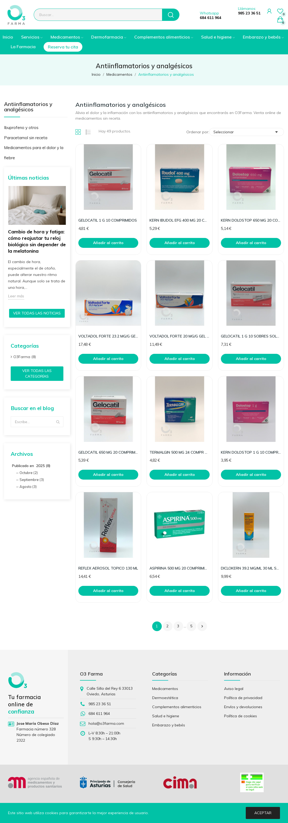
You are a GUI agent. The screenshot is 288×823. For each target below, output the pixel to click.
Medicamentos (165, 688)
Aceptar (262, 812)
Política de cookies (240, 716)
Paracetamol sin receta (25, 137)
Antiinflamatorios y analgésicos (28, 107)
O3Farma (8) (24, 356)
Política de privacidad (243, 697)
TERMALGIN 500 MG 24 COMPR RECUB (179, 452)
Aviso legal (233, 688)
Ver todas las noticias (37, 313)
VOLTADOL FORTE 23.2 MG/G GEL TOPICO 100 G (108, 336)
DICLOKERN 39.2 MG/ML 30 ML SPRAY (251, 568)
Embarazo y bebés (168, 725)
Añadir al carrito (108, 242)
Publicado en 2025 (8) (31, 465)
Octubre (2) (29, 473)
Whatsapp (209, 13)
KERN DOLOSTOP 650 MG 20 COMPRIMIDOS (251, 220)
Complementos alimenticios (176, 706)
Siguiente (202, 626)
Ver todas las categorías (37, 373)
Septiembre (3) (32, 479)
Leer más (16, 296)
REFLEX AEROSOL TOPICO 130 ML (108, 568)
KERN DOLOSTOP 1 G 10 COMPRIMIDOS (251, 452)
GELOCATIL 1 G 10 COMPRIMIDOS (107, 220)
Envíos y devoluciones (243, 706)
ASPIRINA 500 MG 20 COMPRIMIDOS (179, 568)
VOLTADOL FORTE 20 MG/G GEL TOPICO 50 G (179, 336)
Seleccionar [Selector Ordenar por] (246, 132)
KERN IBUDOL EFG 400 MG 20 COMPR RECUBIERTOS (179, 220)
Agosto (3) (28, 486)
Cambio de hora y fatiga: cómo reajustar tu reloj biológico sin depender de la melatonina (37, 241)
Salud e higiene (165, 716)
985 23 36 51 (249, 13)
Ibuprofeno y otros (21, 127)
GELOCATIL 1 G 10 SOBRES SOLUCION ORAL (251, 336)
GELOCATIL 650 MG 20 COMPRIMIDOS (108, 452)
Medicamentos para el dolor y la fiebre (33, 152)
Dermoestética (165, 697)
